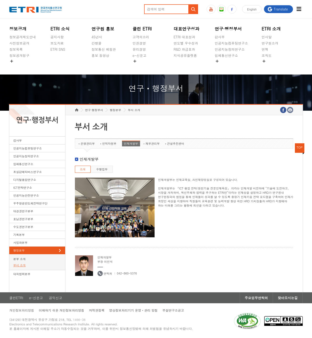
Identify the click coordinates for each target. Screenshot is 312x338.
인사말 (267, 37)
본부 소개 (19, 259)
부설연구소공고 (173, 310)
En (252, 9)
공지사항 (57, 37)
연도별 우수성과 (186, 43)
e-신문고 (139, 55)
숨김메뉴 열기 (11, 61)
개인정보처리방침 (21, 310)
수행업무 (102, 169)
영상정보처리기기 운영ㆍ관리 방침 (133, 310)
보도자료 (57, 43)
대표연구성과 (186, 28)
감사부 (220, 37)
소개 (83, 169)
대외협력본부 (21, 274)
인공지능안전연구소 (26, 195)
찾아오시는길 (288, 297)
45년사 (97, 37)
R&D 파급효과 (184, 49)
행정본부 (19, 250)
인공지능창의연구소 (230, 49)
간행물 (97, 43)
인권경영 (139, 43)
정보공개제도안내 (22, 37)
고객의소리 (140, 37)
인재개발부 (131, 143)
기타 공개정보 (272, 66)
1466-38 (79, 319)
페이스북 (232, 9)
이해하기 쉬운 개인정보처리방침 (61, 310)
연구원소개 (270, 43)
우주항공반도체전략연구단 (30, 203)
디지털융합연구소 (24, 180)
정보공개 (17, 28)
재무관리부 (153, 143)
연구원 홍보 (103, 28)
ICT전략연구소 (22, 187)
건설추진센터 (175, 143)
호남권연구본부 (23, 219)
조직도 (267, 55)
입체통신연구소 (226, 55)
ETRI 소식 (60, 28)
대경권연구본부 (23, 211)
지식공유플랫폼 (185, 55)
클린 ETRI (142, 28)
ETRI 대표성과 (184, 37)
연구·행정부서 (228, 28)
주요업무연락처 (256, 297)
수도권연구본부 (23, 227)
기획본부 (19, 235)
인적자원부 (109, 143)
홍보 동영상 (100, 55)
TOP (300, 147)
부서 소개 (19, 265)
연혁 (265, 49)
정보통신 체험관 (104, 49)
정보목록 (16, 49)
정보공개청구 (19, 55)
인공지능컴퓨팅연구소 (231, 43)
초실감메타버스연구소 (231, 66)
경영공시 (16, 66)
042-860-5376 (127, 273)
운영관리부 (88, 143)
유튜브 (211, 9)
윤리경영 (139, 49)
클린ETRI (16, 297)
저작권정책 (96, 310)
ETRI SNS (57, 49)
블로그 (221, 9)
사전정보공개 (19, 43)
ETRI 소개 (271, 28)
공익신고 (139, 66)
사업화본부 (20, 242)
